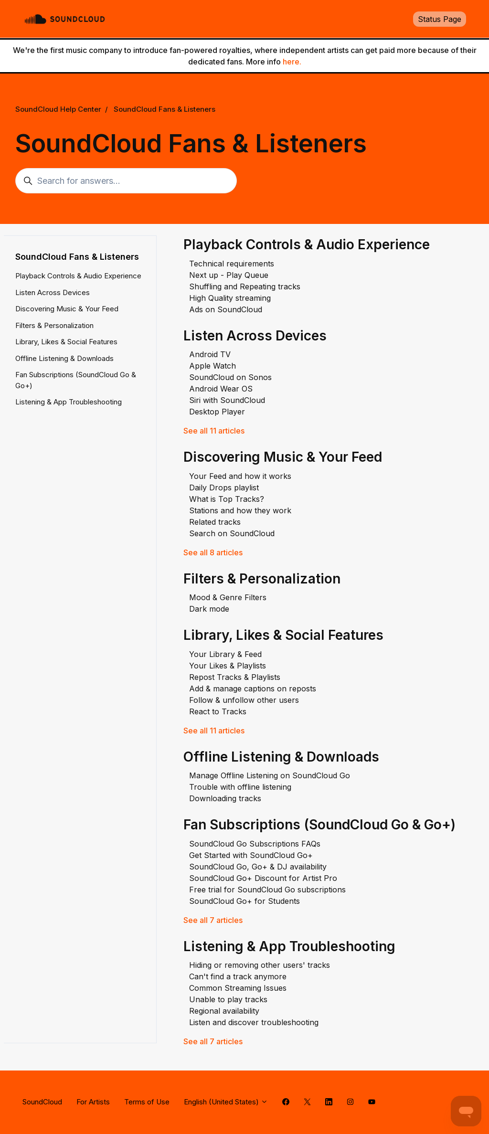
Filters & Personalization (261, 579)
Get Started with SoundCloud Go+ (251, 855)
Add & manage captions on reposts (252, 688)
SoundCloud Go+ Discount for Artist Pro (263, 878)
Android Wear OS (221, 388)
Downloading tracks (225, 798)
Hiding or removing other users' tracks (259, 965)
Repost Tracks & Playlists (234, 677)
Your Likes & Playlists (227, 665)
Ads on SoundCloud (225, 309)
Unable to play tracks (228, 999)
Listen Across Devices (255, 336)
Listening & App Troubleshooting (289, 946)
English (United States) (226, 1101)
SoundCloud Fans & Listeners (164, 109)
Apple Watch (212, 366)
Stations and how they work (240, 510)
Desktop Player (217, 411)
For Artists (93, 1101)
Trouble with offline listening (240, 787)
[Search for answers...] (126, 180)
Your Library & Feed (225, 654)
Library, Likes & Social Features (283, 635)
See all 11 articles (213, 430)
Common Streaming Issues (238, 988)
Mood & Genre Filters (227, 597)
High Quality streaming (230, 298)
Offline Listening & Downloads (281, 757)
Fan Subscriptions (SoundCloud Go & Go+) (319, 824)
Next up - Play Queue (228, 275)
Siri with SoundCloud (227, 400)
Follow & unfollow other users (244, 700)
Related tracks (215, 522)
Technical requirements (231, 263)
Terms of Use (147, 1101)
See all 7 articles (213, 920)
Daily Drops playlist (224, 487)
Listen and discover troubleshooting (254, 1022)
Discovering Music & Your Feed (282, 457)
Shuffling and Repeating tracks (244, 286)
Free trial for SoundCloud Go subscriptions (267, 889)
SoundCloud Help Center (58, 109)
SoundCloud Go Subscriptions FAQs (254, 843)
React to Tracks (217, 711)
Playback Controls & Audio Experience (306, 244)
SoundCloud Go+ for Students (244, 901)
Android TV (210, 354)
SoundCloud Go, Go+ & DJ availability (258, 866)
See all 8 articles (213, 552)
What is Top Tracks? (226, 499)
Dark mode (209, 609)
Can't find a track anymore (238, 976)
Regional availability (224, 1011)
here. (292, 61)
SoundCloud (42, 1101)
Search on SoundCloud (232, 533)
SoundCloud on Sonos (230, 377)
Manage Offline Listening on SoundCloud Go (269, 775)
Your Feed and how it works (240, 476)
